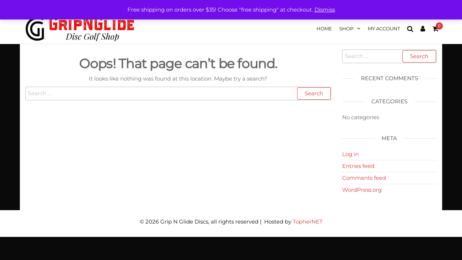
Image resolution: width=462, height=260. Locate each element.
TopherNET (308, 221)
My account (384, 28)
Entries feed (358, 165)
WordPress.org (362, 189)
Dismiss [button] (324, 9)
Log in (350, 154)
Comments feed (364, 177)
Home (324, 28)
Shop (346, 28)
